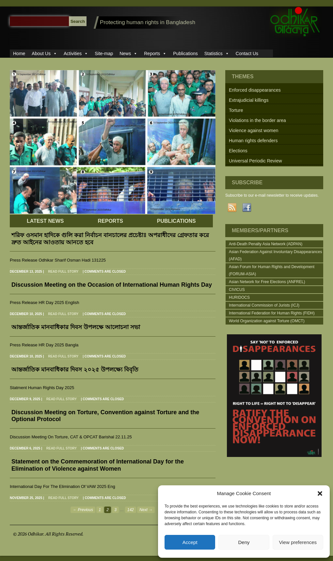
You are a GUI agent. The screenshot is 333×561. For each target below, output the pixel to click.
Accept (190, 542)
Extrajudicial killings (248, 100)
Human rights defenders (253, 140)
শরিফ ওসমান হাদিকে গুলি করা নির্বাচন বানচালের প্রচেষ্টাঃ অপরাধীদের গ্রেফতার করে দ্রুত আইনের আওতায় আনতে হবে (110, 239)
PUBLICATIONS (176, 221)
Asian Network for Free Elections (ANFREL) (267, 282)
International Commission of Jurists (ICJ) (264, 305)
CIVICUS (237, 289)
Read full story (63, 271)
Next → (145, 510)
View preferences (298, 542)
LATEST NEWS (45, 221)
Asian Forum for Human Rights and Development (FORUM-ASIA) (271, 270)
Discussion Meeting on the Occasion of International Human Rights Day (111, 284)
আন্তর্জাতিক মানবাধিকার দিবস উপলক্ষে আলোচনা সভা (75, 327)
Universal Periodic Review (255, 160)
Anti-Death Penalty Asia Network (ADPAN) (265, 244)
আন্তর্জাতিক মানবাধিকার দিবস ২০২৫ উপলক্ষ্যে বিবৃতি (74, 369)
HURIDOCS (239, 297)
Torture (236, 110)
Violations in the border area (257, 120)
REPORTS (110, 221)
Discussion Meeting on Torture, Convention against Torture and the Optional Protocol (105, 416)
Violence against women (253, 130)
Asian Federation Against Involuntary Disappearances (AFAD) (275, 255)
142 (130, 510)
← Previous (83, 510)
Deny (243, 542)
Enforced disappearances (255, 90)
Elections (238, 150)
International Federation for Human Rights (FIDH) (272, 313)
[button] (320, 493)
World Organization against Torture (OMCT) (267, 321)
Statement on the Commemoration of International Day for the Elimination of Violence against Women (97, 465)
